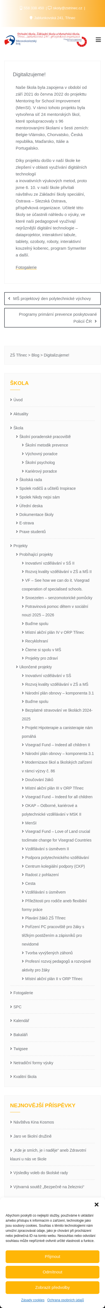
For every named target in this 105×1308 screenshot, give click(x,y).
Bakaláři (20, 1034)
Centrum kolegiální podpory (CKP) (55, 866)
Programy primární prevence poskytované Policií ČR (58, 318)
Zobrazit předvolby (52, 1287)
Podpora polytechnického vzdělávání (57, 857)
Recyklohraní (36, 641)
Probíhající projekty (36, 554)
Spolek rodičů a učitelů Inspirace (47, 488)
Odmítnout (52, 1271)
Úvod (18, 400)
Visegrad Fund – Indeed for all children (58, 797)
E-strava (26, 523)
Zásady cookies (32, 1300)
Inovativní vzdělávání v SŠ (48, 675)
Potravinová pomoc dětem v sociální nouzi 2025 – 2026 (55, 610)
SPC (17, 1007)
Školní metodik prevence (46, 445)
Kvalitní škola (24, 1076)
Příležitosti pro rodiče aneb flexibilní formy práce (54, 905)
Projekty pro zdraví (41, 658)
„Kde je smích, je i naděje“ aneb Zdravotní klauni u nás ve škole (48, 1154)
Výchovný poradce (41, 454)
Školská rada (30, 479)
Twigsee (20, 1049)
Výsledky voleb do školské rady (40, 1173)
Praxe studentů (32, 531)
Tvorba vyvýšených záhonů (49, 953)
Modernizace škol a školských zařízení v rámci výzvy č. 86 (57, 766)
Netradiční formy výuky (33, 1063)
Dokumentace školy (36, 514)
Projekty (20, 546)
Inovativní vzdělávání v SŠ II (49, 563)
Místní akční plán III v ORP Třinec (54, 788)
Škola (18, 428)
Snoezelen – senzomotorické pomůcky (58, 598)
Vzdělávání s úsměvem (45, 892)
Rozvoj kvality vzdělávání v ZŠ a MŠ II (58, 571)
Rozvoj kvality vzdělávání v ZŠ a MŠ (56, 684)
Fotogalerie (26, 267)
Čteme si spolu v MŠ (43, 650)
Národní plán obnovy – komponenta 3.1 (59, 693)
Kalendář (21, 1020)
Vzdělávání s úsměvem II (47, 849)
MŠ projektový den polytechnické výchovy (52, 298)
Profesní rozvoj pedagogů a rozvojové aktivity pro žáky (56, 965)
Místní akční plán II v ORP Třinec (54, 979)
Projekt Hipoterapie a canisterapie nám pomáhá (57, 732)
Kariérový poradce (41, 471)
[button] (96, 1204)
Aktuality (20, 414)
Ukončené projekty (35, 667)
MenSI (30, 823)
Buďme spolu (36, 623)
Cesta (30, 883)
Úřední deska (31, 506)
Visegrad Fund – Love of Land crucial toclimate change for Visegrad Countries (57, 835)
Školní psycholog (40, 462)
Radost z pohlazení (42, 874)
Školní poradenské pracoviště (45, 436)
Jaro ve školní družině (32, 1136)
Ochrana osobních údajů (65, 1300)
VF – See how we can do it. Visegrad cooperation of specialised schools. (55, 584)
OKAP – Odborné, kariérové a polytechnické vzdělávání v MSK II (51, 810)
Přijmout (52, 1256)
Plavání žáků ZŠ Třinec (45, 918)
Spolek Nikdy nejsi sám (39, 497)
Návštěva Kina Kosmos (33, 1122)
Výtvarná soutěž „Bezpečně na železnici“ (48, 1187)
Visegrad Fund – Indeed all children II (57, 745)
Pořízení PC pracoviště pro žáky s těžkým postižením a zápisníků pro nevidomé (53, 935)
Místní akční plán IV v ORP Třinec (54, 632)
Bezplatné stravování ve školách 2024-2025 (57, 714)
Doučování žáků (39, 779)
